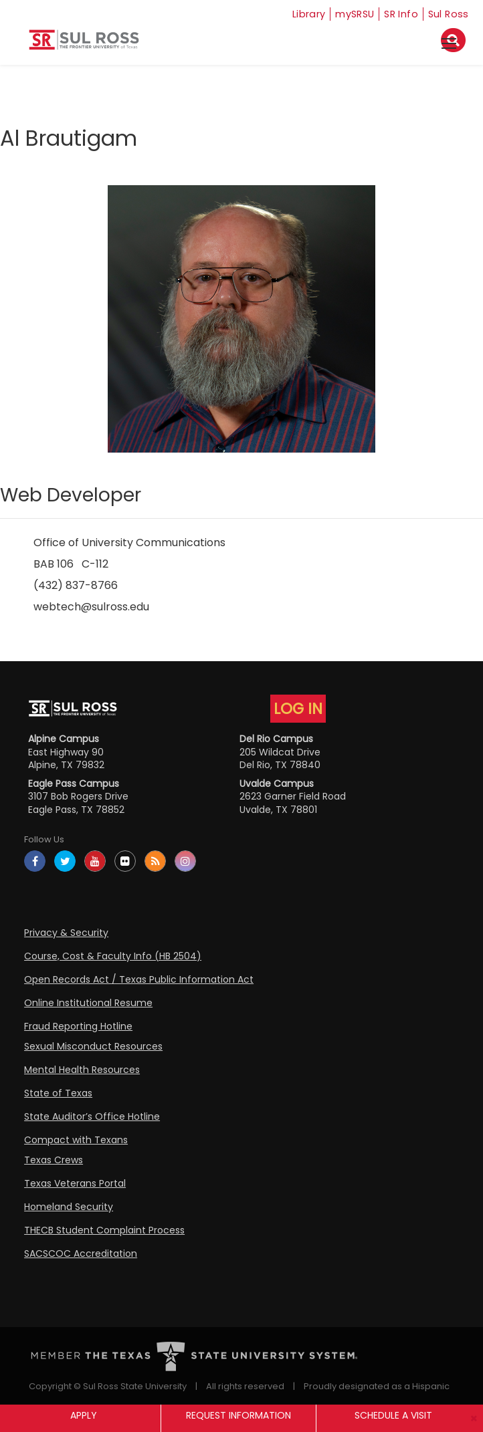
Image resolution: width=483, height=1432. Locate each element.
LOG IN (298, 708)
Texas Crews (53, 1160)
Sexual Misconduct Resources (93, 1046)
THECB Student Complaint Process (104, 1230)
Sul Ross (448, 13)
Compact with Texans (76, 1140)
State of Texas (58, 1093)
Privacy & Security (66, 932)
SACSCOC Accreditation (80, 1253)
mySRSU (347, 13)
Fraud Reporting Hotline (78, 1026)
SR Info (398, 13)
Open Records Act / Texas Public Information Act (139, 979)
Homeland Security (68, 1206)
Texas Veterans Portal (75, 1183)
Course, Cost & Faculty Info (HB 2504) (112, 956)
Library (297, 13)
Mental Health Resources (82, 1069)
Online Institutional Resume (88, 1002)
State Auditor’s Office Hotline (92, 1116)
